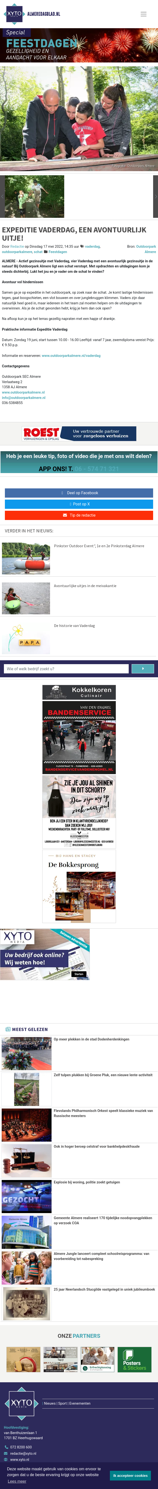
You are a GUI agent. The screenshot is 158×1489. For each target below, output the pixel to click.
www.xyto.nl (19, 1460)
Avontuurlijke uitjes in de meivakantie (85, 585)
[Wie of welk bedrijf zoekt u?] (66, 668)
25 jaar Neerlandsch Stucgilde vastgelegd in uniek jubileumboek (104, 1289)
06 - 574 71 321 (97, 469)
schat (38, 252)
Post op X (79, 504)
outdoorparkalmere (17, 252)
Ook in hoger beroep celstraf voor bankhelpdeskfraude (96, 1147)
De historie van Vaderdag (74, 625)
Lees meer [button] (17, 1481)
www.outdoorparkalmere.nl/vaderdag (71, 356)
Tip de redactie (79, 515)
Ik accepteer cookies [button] (130, 1476)
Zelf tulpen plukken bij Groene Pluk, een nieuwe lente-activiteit (103, 1075)
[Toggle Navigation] (143, 14)
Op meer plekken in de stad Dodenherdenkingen (91, 1039)
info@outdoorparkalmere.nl (23, 398)
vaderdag (92, 247)
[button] (2, 196)
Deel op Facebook (79, 493)
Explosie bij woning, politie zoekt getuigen (87, 1182)
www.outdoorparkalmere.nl (23, 392)
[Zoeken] (143, 668)
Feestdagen (58, 252)
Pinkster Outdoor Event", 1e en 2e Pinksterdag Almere (99, 545)
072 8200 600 (21, 1447)
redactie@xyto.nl (23, 1454)
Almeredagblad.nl (43, 14)
